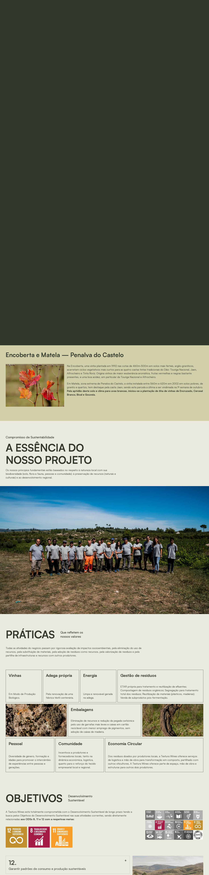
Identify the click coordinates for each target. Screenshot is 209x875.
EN (167, 6)
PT (160, 6)
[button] (183, 5)
